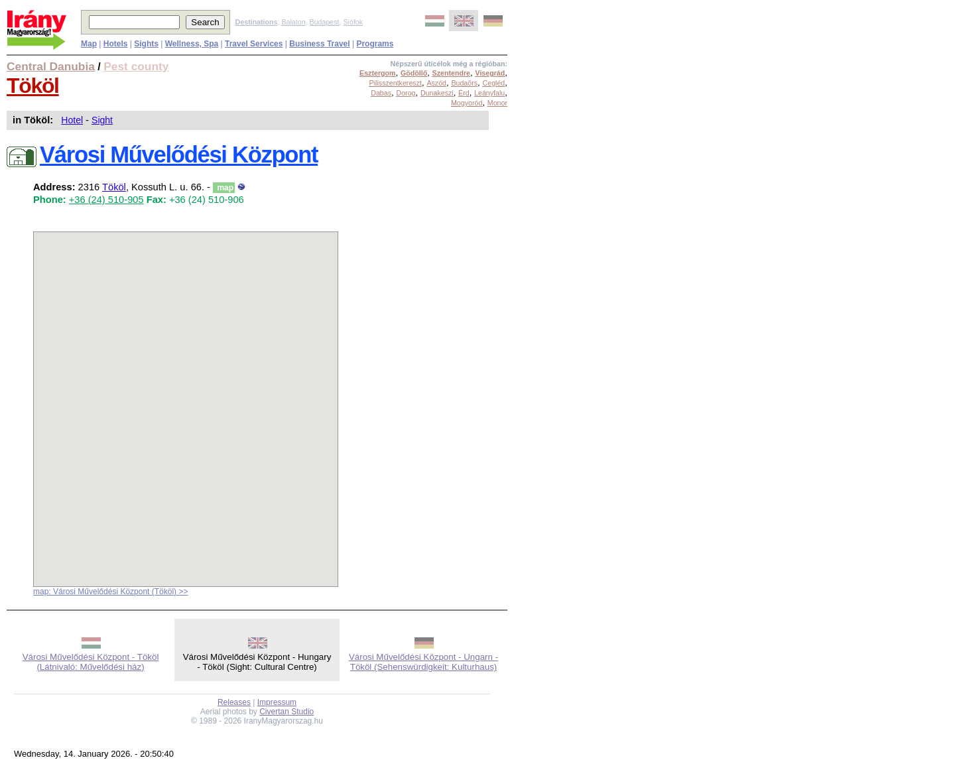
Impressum (276, 702)
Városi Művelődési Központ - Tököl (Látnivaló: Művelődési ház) (91, 662)
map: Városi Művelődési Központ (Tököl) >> (110, 591)
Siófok (353, 22)
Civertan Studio (286, 711)
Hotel (72, 120)
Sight (102, 120)
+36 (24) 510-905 (106, 199)
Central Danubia (51, 66)
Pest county (135, 66)
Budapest (325, 22)
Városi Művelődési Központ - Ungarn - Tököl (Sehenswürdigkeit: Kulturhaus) (423, 662)
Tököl (33, 85)
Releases (234, 702)
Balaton (293, 22)
